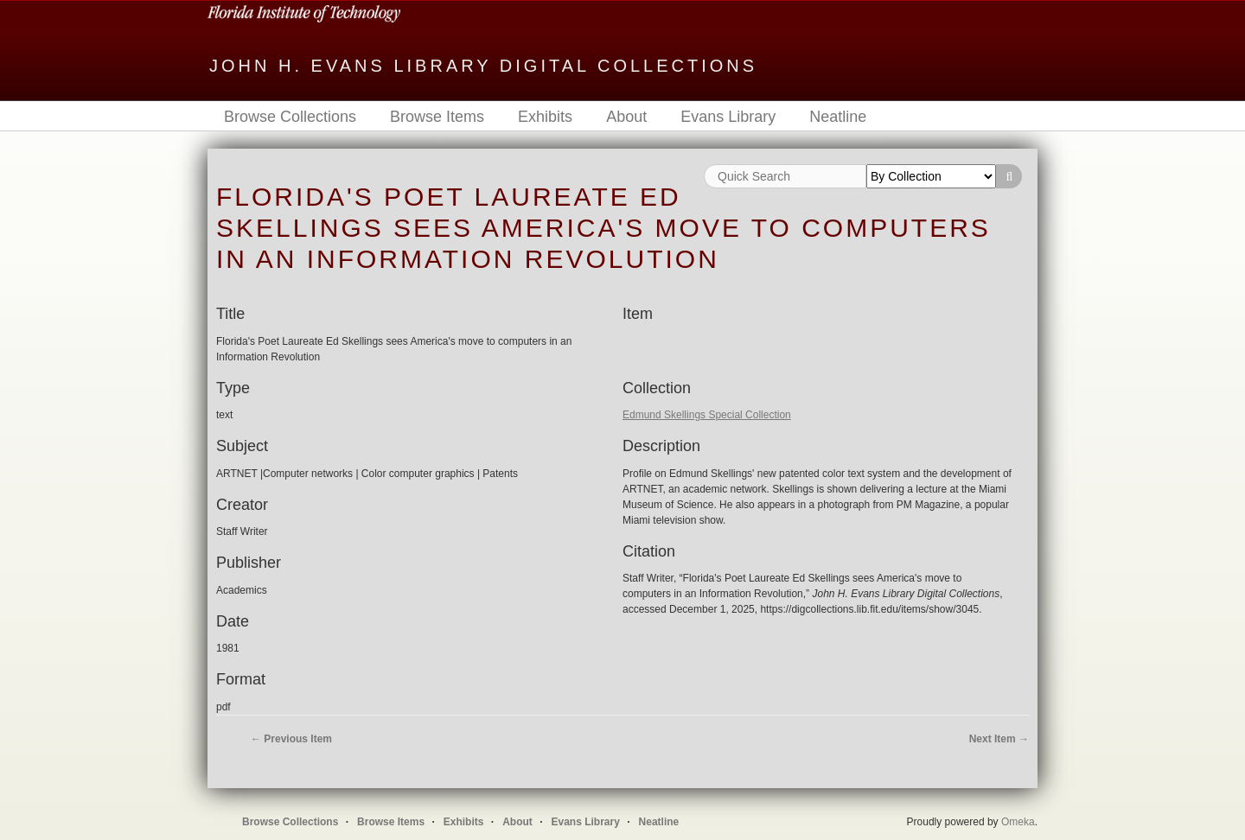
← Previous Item (291, 739)
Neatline (837, 116)
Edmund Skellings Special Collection (706, 415)
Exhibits (545, 116)
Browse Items (437, 116)
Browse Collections (290, 116)
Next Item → (999, 739)
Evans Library (728, 116)
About (626, 116)
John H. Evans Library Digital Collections (483, 65)
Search (1009, 176)
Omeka (1018, 822)
